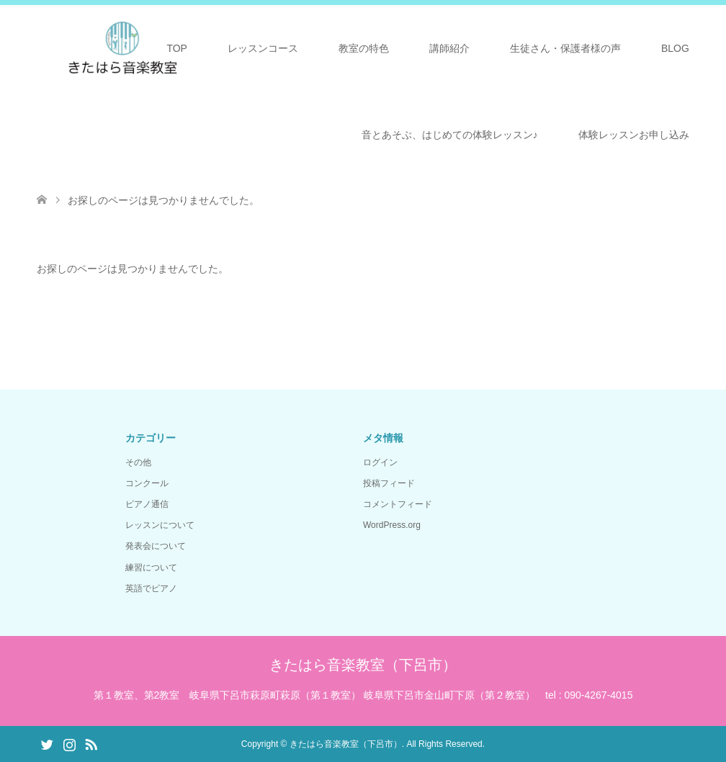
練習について (151, 567)
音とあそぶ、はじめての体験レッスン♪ (450, 134)
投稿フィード (389, 483)
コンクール (147, 483)
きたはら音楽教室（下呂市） (363, 665)
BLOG (675, 48)
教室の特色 (364, 48)
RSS (90, 743)
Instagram (69, 743)
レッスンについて (159, 525)
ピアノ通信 (147, 504)
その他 (138, 462)
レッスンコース (263, 48)
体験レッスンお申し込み (633, 134)
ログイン (380, 462)
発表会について (155, 546)
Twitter (46, 743)
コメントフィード (397, 504)
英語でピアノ (151, 588)
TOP (176, 48)
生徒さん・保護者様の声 (565, 48)
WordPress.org (392, 525)
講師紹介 (449, 48)
